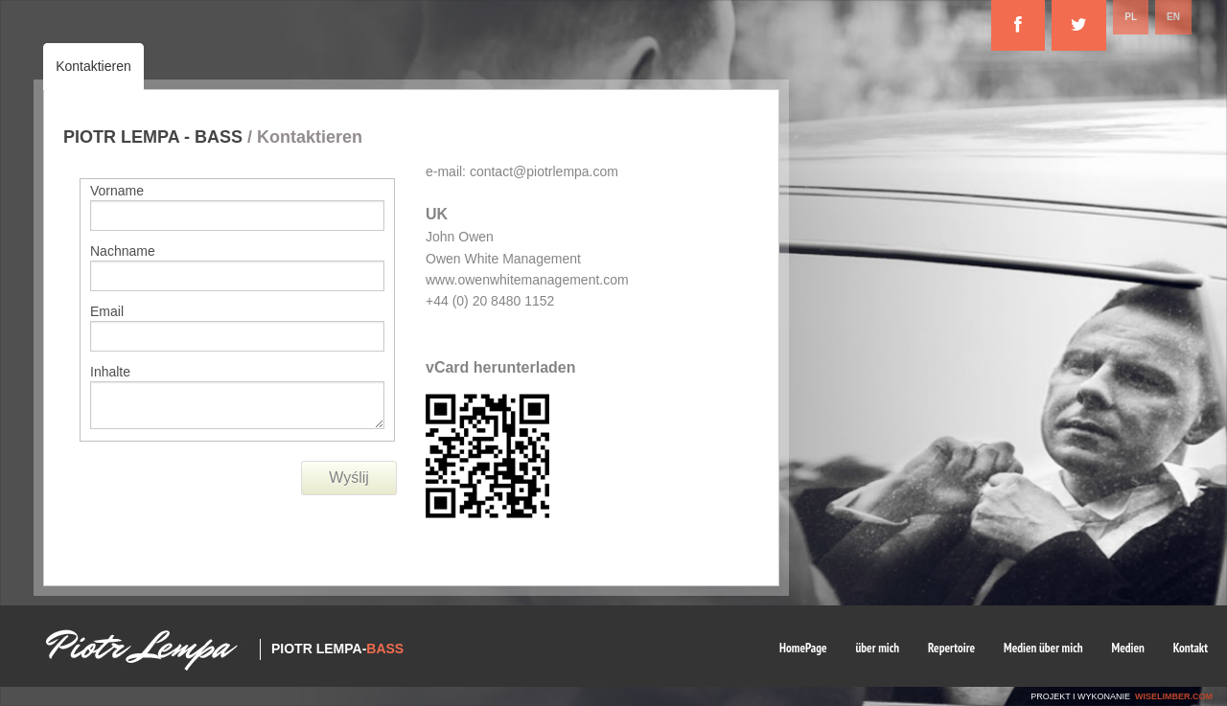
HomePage (803, 648)
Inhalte (110, 371)
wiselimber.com (1174, 696)
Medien (1128, 648)
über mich (878, 648)
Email (107, 311)
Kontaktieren (93, 66)
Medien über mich (1043, 648)
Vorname (117, 190)
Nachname (122, 251)
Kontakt (1190, 648)
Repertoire (951, 648)
